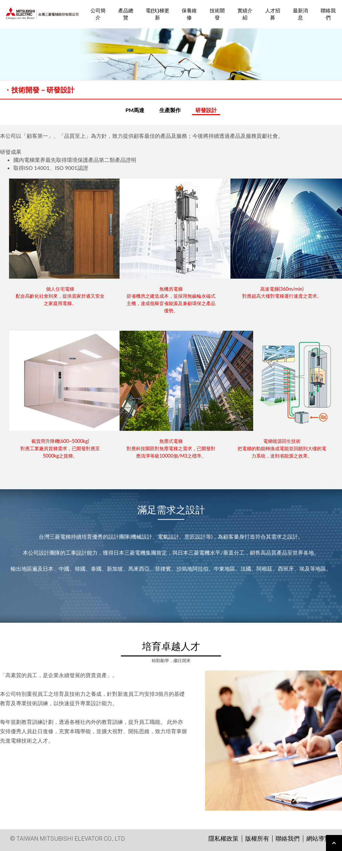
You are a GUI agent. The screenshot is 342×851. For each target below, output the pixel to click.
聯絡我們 (328, 14)
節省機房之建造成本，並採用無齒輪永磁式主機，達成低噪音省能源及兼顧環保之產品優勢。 (171, 303)
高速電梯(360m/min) (282, 289)
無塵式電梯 (171, 441)
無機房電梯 (171, 289)
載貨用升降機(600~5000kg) (60, 441)
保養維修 (189, 14)
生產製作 (170, 110)
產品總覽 (125, 14)
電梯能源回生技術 (282, 441)
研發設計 (206, 110)
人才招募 (272, 14)
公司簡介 (98, 14)
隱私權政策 (223, 838)
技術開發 (217, 14)
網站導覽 (318, 838)
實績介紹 (244, 14)
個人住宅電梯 (60, 289)
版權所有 (257, 838)
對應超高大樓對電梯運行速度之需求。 (282, 296)
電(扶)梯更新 (157, 14)
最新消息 (300, 14)
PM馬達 (134, 110)
